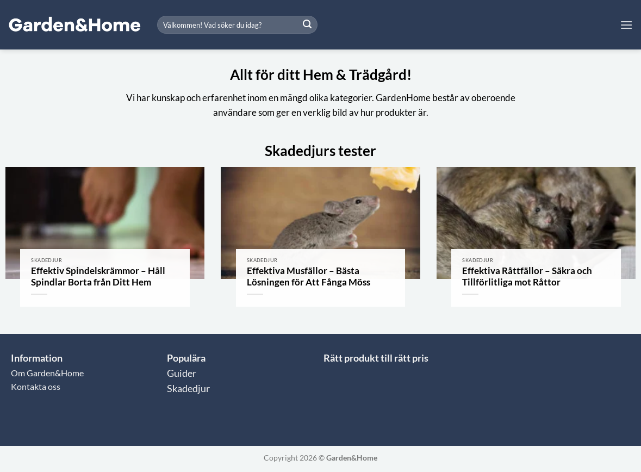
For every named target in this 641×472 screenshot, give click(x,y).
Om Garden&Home (47, 373)
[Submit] (307, 25)
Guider (181, 373)
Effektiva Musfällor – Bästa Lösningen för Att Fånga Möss (308, 276)
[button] (626, 24)
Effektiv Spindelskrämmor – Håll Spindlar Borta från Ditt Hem (98, 276)
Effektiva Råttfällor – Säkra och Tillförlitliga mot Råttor (527, 276)
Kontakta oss (35, 386)
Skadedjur (188, 388)
